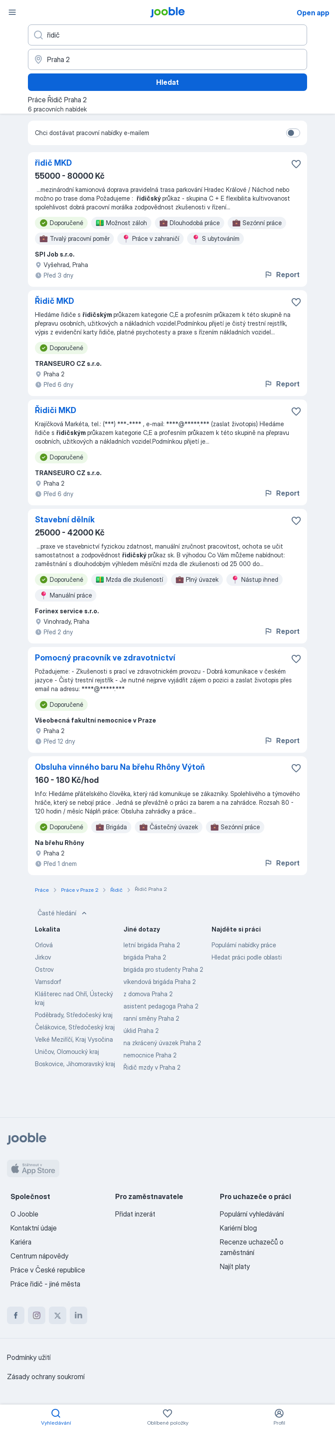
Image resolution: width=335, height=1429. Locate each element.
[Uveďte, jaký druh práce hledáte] (167, 34)
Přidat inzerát (135, 1214)
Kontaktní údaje (33, 1228)
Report (282, 274)
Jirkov (43, 957)
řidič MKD (53, 162)
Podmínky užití (29, 1357)
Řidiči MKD (55, 410)
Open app (313, 12)
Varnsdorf (48, 981)
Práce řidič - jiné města (45, 1283)
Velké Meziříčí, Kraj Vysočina (74, 1039)
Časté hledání (63, 913)
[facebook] (15, 1315)
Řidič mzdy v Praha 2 (152, 1067)
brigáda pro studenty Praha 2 (163, 969)
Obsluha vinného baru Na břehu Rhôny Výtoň (120, 767)
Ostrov (44, 969)
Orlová (44, 945)
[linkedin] (78, 1315)
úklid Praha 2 (141, 1030)
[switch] (293, 133)
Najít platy (235, 1266)
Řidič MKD (54, 301)
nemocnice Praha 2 (150, 1055)
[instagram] (36, 1315)
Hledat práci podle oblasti (247, 957)
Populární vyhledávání (252, 1214)
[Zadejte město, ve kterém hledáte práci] (167, 59)
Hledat (167, 82)
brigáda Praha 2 (144, 957)
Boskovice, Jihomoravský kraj (75, 1063)
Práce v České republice (47, 1270)
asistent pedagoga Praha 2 (160, 1006)
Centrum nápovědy (39, 1256)
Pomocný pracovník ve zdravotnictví (105, 657)
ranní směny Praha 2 (151, 1018)
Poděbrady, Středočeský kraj (74, 1015)
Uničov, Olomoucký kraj (67, 1051)
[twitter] (57, 1315)
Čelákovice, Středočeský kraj (75, 1027)
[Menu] (12, 12)
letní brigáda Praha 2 (151, 945)
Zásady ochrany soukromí (46, 1376)
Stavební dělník (65, 519)
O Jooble (24, 1214)
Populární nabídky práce (244, 945)
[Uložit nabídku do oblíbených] (296, 164)
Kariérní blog (238, 1228)
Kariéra (20, 1242)
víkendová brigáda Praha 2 (159, 981)
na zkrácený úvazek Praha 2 (162, 1043)
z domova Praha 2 (148, 994)
